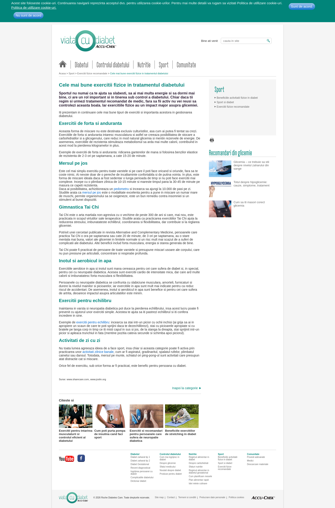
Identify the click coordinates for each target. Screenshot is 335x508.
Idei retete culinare (198, 483)
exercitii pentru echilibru (92, 322)
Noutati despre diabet (170, 470)
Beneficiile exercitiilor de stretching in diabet (182, 420)
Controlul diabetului (113, 64)
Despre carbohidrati (198, 463)
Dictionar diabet (138, 481)
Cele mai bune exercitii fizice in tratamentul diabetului (139, 73)
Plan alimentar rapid (199, 480)
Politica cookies (236, 497)
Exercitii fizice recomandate (92, 73)
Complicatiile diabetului (142, 477)
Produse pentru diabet (171, 474)
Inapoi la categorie (185, 388)
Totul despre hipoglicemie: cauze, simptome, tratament (251, 183)
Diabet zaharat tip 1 (140, 457)
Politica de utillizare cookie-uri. (33, 7)
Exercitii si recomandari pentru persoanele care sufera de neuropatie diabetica (146, 421)
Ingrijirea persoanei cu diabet (141, 472)
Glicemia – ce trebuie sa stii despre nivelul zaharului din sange (251, 165)
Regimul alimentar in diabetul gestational (199, 471)
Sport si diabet (225, 102)
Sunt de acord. (302, 6)
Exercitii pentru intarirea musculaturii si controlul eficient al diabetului (75, 421)
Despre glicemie (168, 463)
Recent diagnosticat (140, 468)
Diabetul (81, 64)
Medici (250, 460)
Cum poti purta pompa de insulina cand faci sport (111, 421)
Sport (163, 64)
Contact (171, 497)
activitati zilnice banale (98, 352)
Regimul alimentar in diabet (199, 458)
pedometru (121, 189)
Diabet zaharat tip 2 (140, 460)
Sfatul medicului (168, 466)
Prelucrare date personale (212, 497)
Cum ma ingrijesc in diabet (169, 458)
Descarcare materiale (257, 464)
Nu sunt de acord (28, 15)
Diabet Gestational (140, 464)
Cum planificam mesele (200, 476)
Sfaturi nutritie (196, 466)
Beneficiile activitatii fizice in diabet (237, 97)
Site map (159, 497)
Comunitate (186, 64)
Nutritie (143, 64)
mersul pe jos (92, 192)
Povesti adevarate (256, 457)
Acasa (62, 73)
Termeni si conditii (187, 497)
